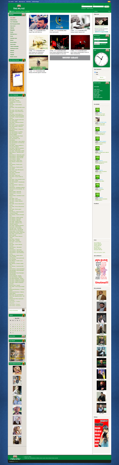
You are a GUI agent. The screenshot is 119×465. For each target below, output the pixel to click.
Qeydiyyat (83, 8)
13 (19, 326)
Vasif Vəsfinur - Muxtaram (15, 305)
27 (19, 330)
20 (19, 328)
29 (23, 330)
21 (21, 328)
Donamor (16, 461)
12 (17, 326)
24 (12, 330)
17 (12, 328)
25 (15, 330)
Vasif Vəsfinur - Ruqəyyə (14, 304)
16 (10, 328)
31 (12, 332)
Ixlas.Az (26, 456)
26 (17, 330)
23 (10, 330)
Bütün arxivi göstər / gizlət (99, 252)
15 (23, 326)
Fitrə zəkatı (101, 181)
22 (23, 328)
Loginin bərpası (89, 8)
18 (15, 328)
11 (15, 326)
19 (17, 328)
